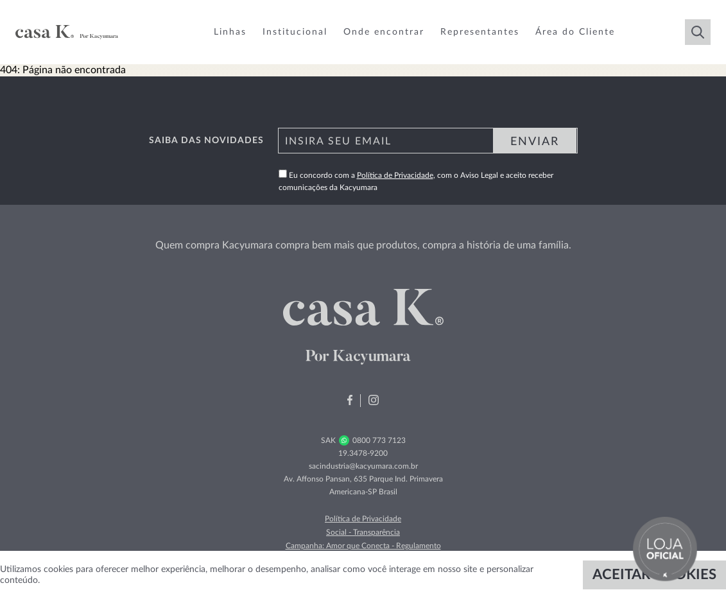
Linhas (230, 32)
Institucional (295, 32)
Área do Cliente (575, 32)
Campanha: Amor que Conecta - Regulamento (363, 546)
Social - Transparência (363, 532)
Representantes (479, 32)
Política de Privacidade (395, 175)
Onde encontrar (383, 32)
